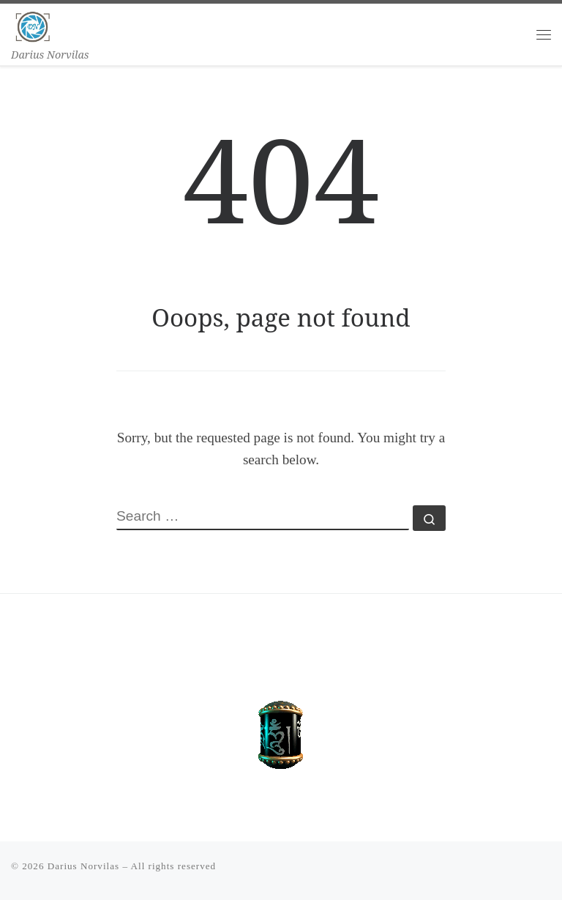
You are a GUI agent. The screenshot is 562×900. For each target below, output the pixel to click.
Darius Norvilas (83, 865)
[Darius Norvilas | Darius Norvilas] (33, 24)
